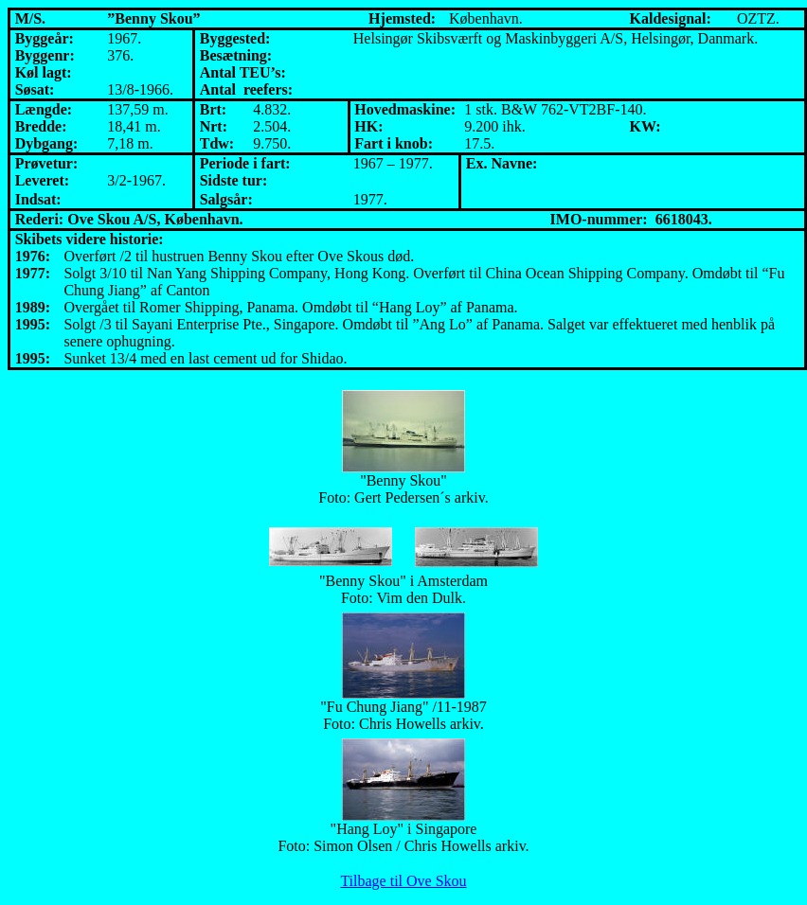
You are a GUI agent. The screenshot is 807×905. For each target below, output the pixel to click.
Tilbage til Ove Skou (403, 881)
